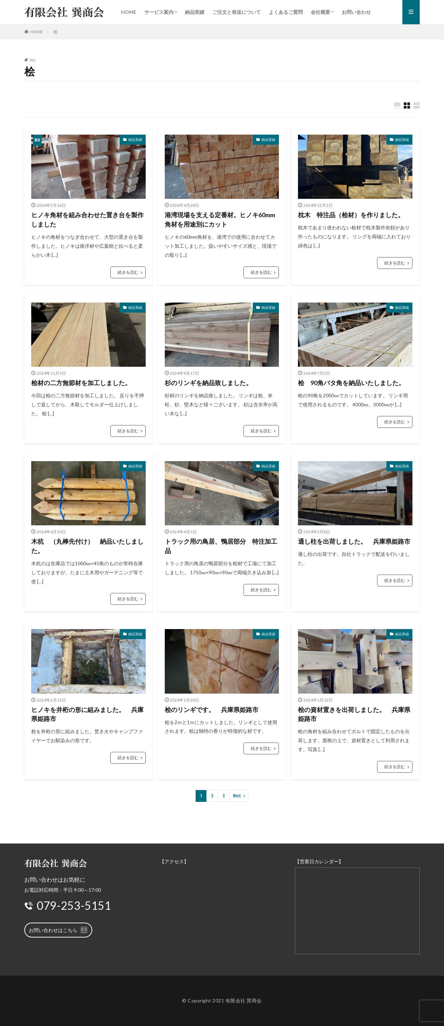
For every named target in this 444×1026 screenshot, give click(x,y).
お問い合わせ (356, 12)
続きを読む (128, 272)
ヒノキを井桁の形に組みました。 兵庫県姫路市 (87, 714)
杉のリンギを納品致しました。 (208, 383)
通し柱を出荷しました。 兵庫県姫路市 (354, 541)
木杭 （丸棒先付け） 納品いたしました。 (87, 546)
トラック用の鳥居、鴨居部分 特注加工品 (221, 546)
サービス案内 (158, 12)
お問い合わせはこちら (58, 930)
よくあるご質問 (286, 12)
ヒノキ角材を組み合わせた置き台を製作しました (87, 219)
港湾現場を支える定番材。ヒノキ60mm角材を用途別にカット (220, 219)
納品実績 (194, 12)
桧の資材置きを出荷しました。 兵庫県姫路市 (354, 714)
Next (237, 795)
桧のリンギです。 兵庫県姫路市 (211, 709)
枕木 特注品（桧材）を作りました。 (351, 215)
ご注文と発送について (236, 12)
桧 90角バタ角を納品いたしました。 (351, 383)
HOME (128, 12)
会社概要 (320, 12)
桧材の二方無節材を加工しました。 (81, 383)
